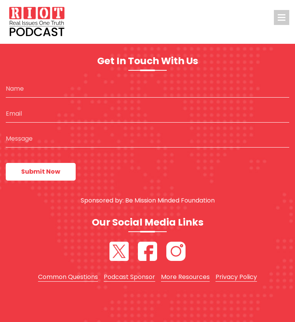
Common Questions (68, 276)
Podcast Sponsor (129, 276)
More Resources (185, 276)
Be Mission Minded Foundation (170, 200)
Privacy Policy (236, 276)
